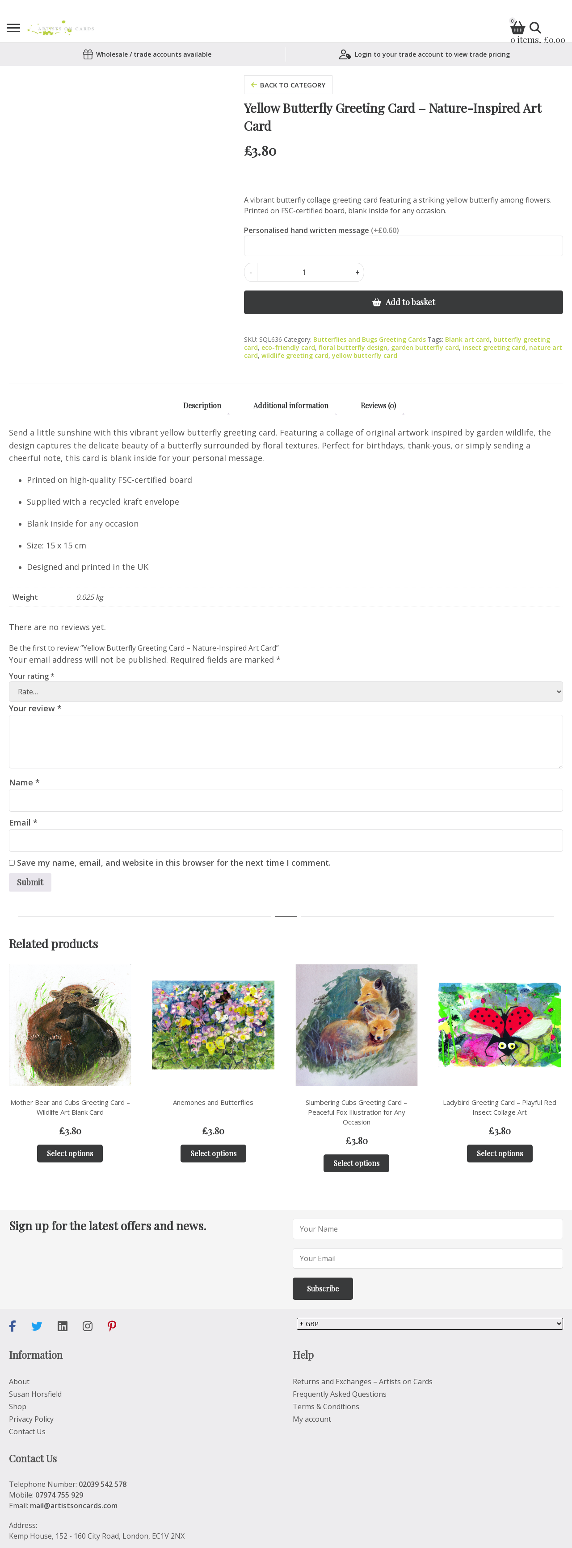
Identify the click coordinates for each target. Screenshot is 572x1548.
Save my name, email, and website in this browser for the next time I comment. (174, 862)
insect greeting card (494, 347)
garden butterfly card (425, 347)
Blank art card (467, 339)
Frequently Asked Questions (340, 1394)
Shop (17, 1406)
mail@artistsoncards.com (74, 1506)
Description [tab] (202, 405)
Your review (35, 708)
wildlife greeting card (294, 355)
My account (312, 1419)
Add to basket (410, 302)
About (19, 1381)
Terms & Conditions (326, 1406)
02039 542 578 (102, 1484)
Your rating (32, 676)
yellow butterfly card (364, 355)
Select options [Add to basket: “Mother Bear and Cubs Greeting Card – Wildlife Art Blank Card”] (70, 1153)
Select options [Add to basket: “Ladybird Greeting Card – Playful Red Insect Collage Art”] (500, 1153)
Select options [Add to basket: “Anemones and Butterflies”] (213, 1153)
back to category (288, 84)
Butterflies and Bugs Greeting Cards (369, 339)
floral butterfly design (353, 347)
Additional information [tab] (290, 405)
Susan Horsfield (35, 1394)
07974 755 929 (59, 1495)
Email (23, 822)
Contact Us (27, 1431)
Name (24, 782)
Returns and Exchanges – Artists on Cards (363, 1381)
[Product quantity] (304, 272)
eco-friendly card (288, 347)
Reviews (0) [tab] (378, 405)
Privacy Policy (31, 1419)
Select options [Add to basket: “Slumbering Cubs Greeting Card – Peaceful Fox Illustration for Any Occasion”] (356, 1163)
